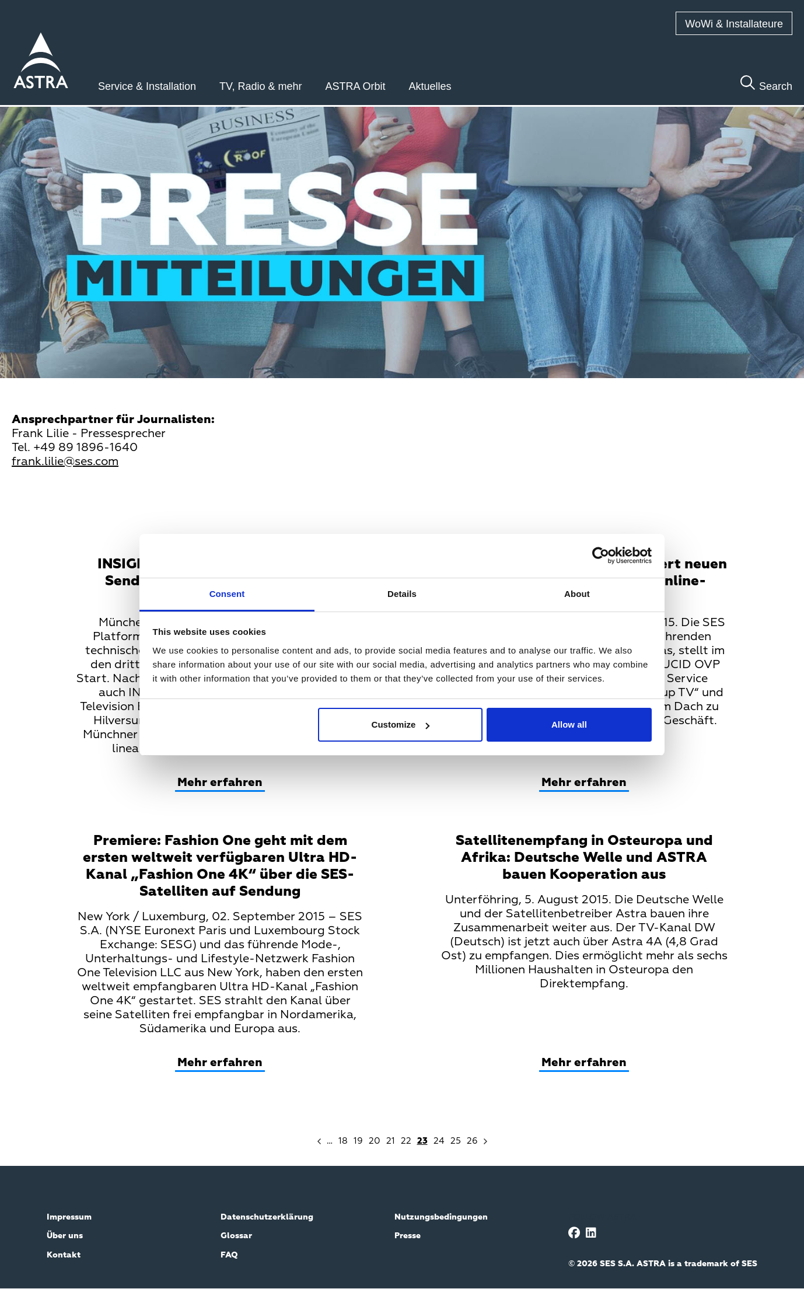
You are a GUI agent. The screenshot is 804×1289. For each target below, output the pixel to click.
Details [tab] (402, 594)
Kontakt (64, 1255)
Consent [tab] (227, 594)
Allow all (569, 724)
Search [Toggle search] (775, 86)
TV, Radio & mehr (260, 86)
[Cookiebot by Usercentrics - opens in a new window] (601, 555)
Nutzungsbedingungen (441, 1217)
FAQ (229, 1255)
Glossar (236, 1236)
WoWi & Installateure (734, 24)
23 (422, 1141)
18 (343, 1141)
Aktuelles (430, 86)
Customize (401, 724)
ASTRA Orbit (356, 86)
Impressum (69, 1217)
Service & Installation (147, 86)
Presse (407, 1236)
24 (439, 1141)
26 (472, 1141)
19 (358, 1141)
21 (390, 1141)
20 (374, 1141)
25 (455, 1141)
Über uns (65, 1236)
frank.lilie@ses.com (65, 461)
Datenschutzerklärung (267, 1217)
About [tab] (577, 594)
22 (406, 1141)
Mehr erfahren (220, 782)
